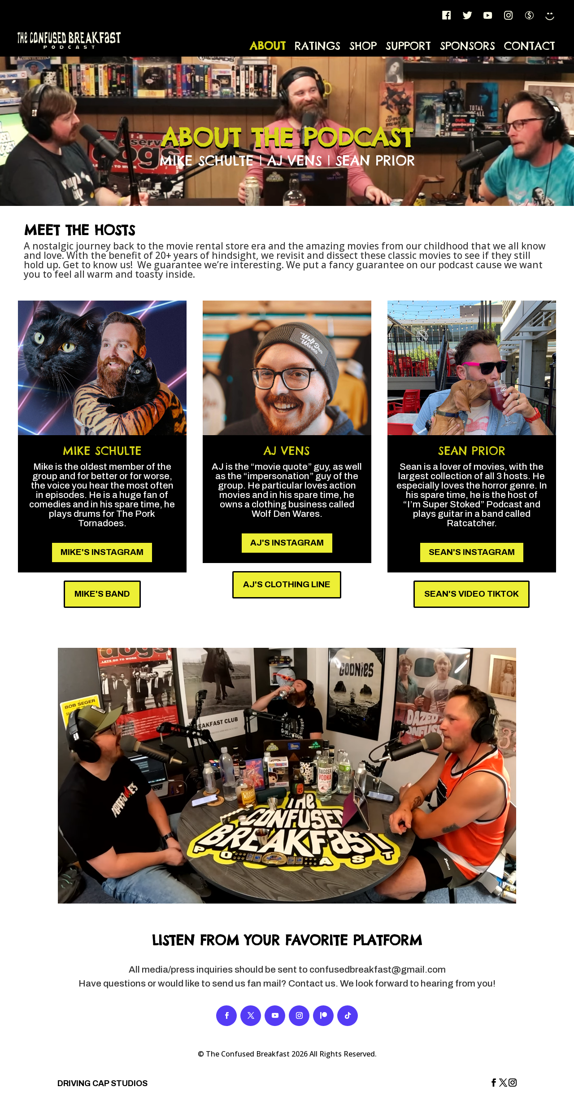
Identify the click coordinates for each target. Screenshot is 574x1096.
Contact (529, 46)
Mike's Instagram (102, 552)
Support (408, 46)
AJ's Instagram (287, 542)
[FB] (447, 15)
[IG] (509, 15)
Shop (363, 46)
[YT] (488, 15)
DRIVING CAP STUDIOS (102, 1083)
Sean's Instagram (472, 552)
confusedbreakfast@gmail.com (377, 969)
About (268, 46)
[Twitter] (467, 15)
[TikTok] (550, 15)
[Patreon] (529, 15)
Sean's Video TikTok (471, 593)
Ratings (317, 46)
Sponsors (467, 46)
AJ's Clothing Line (286, 584)
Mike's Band (102, 593)
